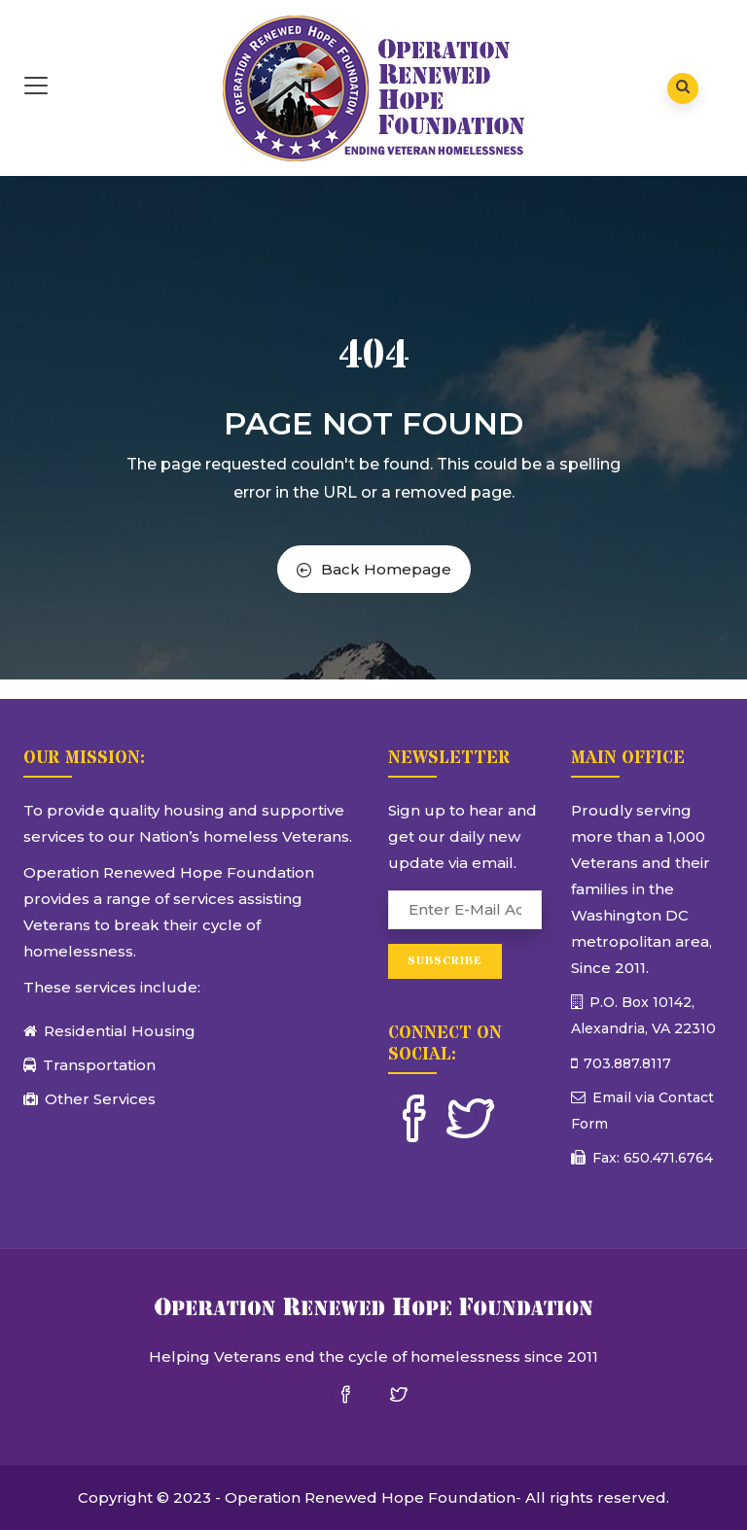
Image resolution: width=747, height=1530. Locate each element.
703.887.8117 (625, 1063)
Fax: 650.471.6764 (650, 1157)
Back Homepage (374, 569)
